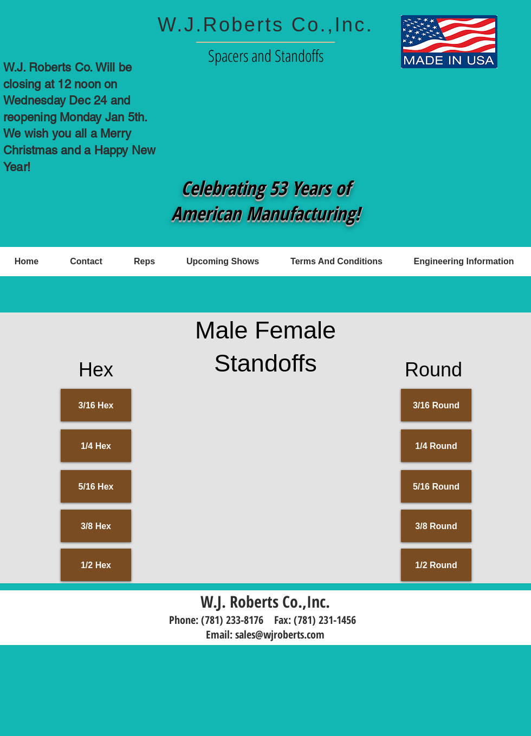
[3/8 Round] (436, 526)
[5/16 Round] (436, 486)
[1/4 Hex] (96, 445)
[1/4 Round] (436, 445)
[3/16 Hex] (96, 405)
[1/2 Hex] (96, 565)
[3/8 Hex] (96, 526)
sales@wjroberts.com (280, 634)
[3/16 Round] (436, 405)
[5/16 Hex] (96, 486)
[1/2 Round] (436, 565)
